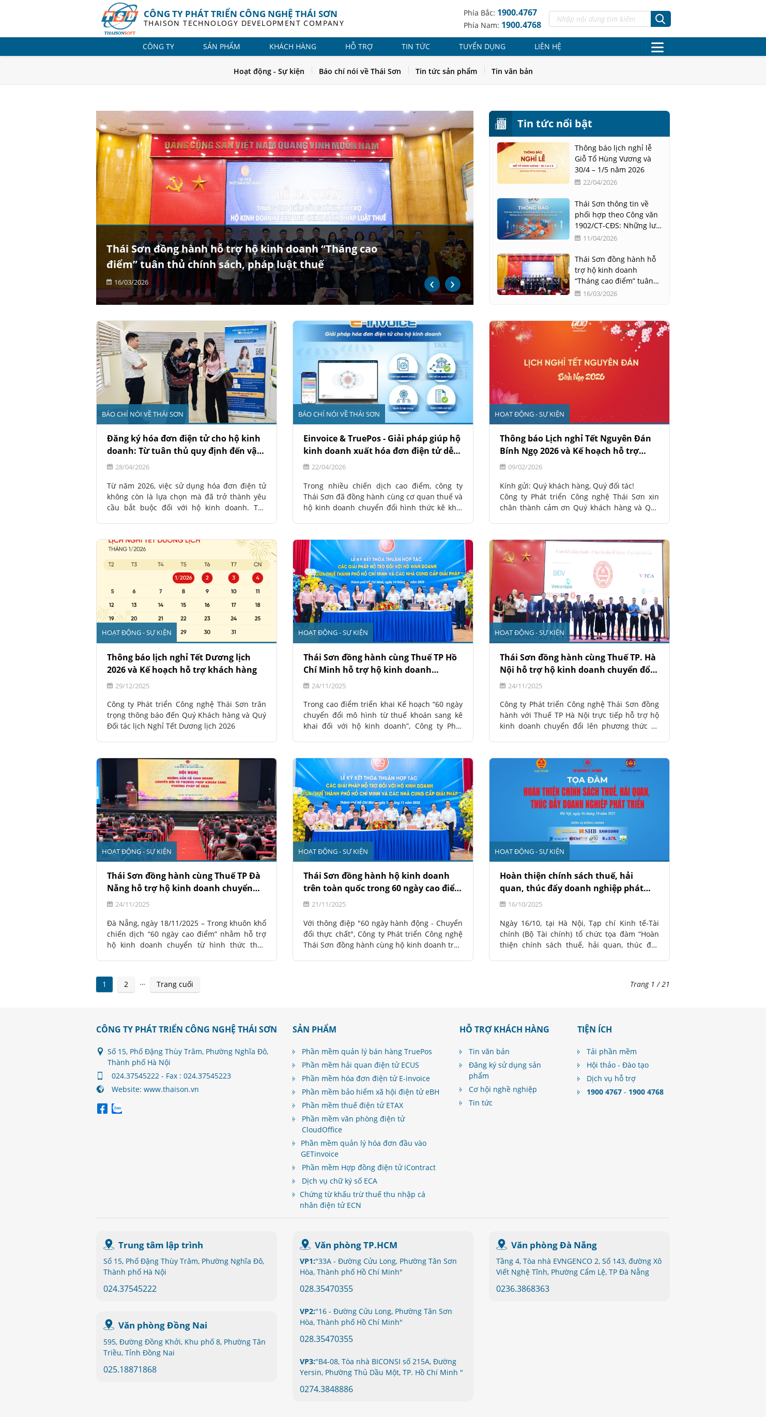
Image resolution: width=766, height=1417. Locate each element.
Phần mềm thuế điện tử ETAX (352, 1105)
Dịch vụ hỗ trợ (611, 1078)
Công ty (158, 46)
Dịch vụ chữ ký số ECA (339, 1181)
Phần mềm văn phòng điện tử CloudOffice (353, 1124)
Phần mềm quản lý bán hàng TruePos (367, 1051)
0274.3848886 (326, 1389)
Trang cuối (175, 984)
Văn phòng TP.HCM (356, 1245)
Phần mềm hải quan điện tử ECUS (360, 1065)
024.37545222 (130, 1288)
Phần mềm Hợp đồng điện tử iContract (369, 1167)
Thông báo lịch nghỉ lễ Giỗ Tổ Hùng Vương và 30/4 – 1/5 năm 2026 (613, 158)
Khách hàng (292, 46)
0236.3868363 (522, 1288)
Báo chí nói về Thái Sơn (360, 71)
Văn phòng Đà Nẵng (554, 1245)
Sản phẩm (221, 46)
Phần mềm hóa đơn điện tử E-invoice (366, 1078)
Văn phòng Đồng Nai (162, 1325)
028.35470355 (326, 1288)
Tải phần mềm (612, 1051)
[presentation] (432, 284)
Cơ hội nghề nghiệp (503, 1089)
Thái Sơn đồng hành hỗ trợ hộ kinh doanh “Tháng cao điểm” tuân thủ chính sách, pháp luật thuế (615, 270)
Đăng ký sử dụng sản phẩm (505, 1070)
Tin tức (416, 46)
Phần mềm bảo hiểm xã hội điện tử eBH (370, 1092)
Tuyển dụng (482, 46)
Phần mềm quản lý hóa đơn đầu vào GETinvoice (363, 1148)
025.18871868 (130, 1369)
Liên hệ (547, 46)
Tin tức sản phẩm (446, 71)
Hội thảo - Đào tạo (618, 1065)
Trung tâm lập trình (160, 1245)
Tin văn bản (512, 71)
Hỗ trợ (359, 46)
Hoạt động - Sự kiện (269, 71)
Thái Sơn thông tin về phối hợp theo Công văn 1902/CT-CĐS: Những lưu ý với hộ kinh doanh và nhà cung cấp (618, 215)
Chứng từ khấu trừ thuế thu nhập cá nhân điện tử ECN (362, 1199)
